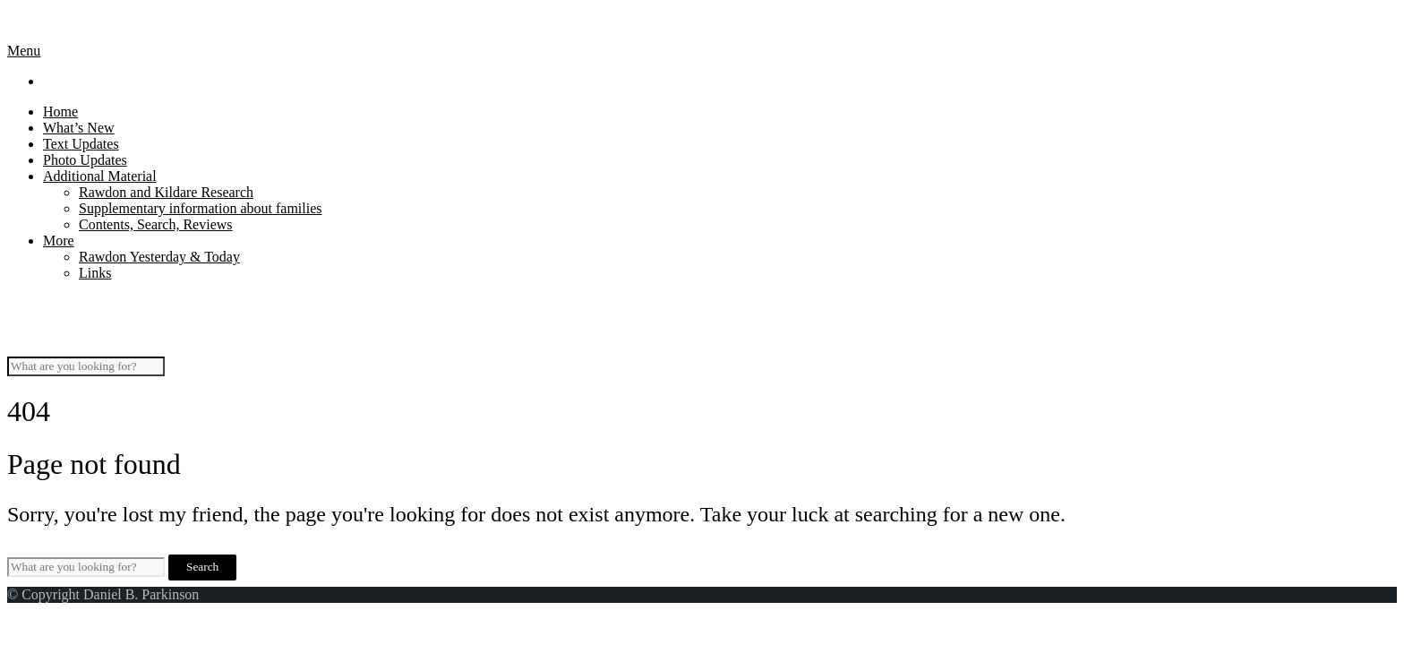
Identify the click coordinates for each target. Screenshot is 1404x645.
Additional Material (100, 176)
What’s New (79, 127)
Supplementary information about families (200, 208)
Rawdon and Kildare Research (166, 192)
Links (95, 272)
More (58, 240)
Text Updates (81, 143)
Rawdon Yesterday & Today (159, 256)
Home (60, 111)
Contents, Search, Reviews (156, 224)
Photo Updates (85, 160)
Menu (23, 50)
